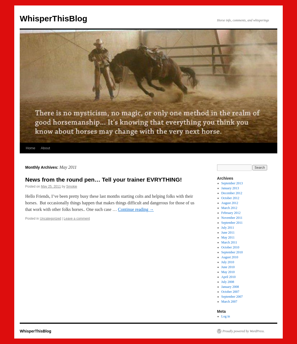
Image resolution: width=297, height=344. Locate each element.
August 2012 (229, 203)
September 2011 (232, 223)
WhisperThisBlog (53, 18)
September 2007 (232, 297)
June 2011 (228, 232)
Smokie (71, 186)
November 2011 (231, 218)
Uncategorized (50, 218)
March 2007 (229, 301)
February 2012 (231, 213)
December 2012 (231, 193)
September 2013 (232, 183)
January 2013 (230, 188)
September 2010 (232, 252)
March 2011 (229, 242)
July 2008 (227, 282)
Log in (225, 316)
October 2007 (230, 292)
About (45, 148)
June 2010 (228, 267)
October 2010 (230, 247)
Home (30, 148)
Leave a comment (77, 218)
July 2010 (227, 262)
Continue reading (136, 209)
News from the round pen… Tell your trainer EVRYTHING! (103, 179)
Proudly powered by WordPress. (243, 331)
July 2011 (227, 228)
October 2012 (230, 198)
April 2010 (228, 277)
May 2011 (228, 237)
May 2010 (228, 272)
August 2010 (229, 257)
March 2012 (229, 208)
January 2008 (230, 287)
